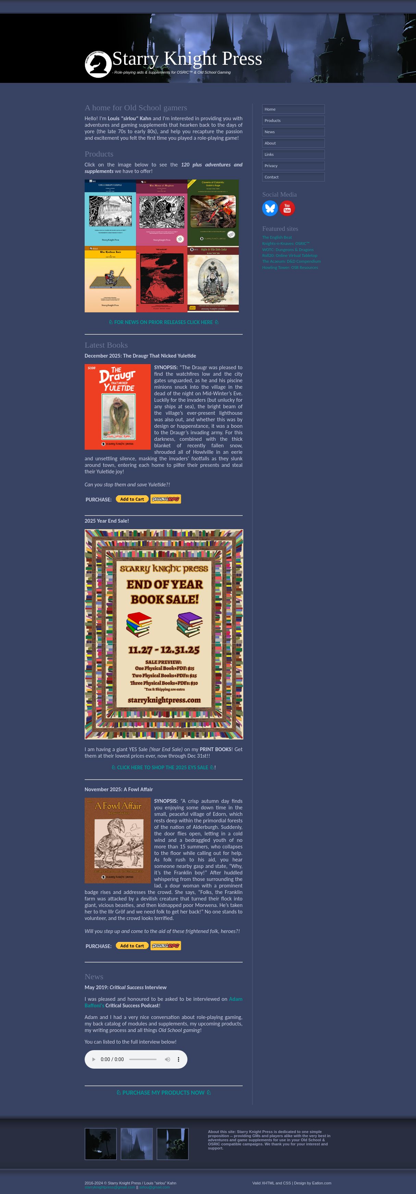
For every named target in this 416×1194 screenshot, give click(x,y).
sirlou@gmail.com (154, 1187)
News (269, 131)
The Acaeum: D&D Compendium (291, 261)
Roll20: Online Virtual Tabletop (289, 255)
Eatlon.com (321, 1183)
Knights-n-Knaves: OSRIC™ (285, 243)
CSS (287, 1183)
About (270, 143)
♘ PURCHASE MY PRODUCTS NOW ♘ (164, 1092)
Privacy (271, 165)
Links (269, 154)
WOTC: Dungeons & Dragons (288, 249)
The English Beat (277, 237)
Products (273, 120)
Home (270, 109)
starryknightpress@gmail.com (110, 1187)
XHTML (268, 1183)
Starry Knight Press (187, 58)
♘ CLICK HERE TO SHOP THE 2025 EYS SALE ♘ (162, 767)
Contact (272, 176)
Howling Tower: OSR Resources (290, 267)
